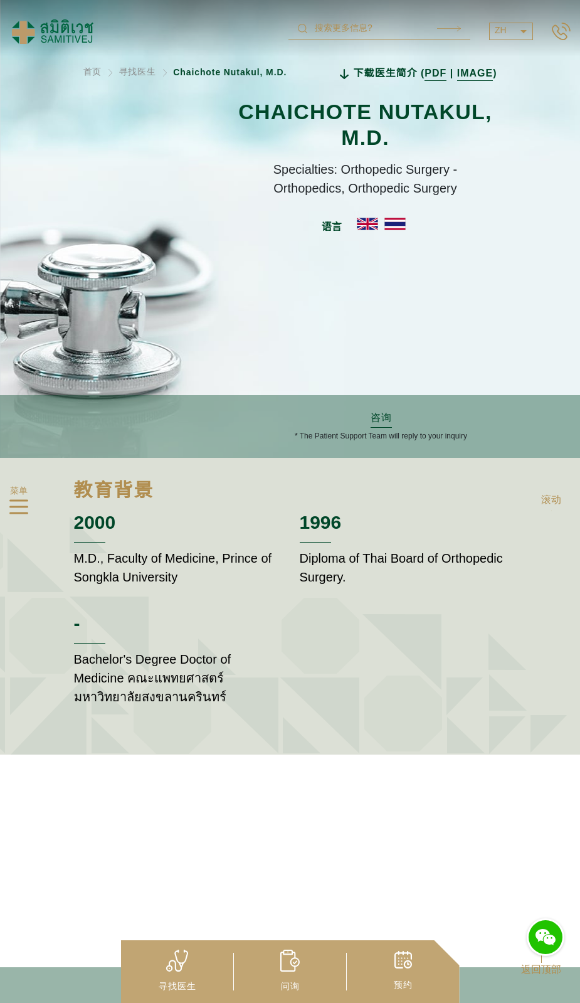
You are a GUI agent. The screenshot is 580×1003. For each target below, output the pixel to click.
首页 (92, 72)
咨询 (381, 418)
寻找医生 (138, 72)
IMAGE (475, 73)
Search (449, 29)
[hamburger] (18, 509)
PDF (435, 73)
